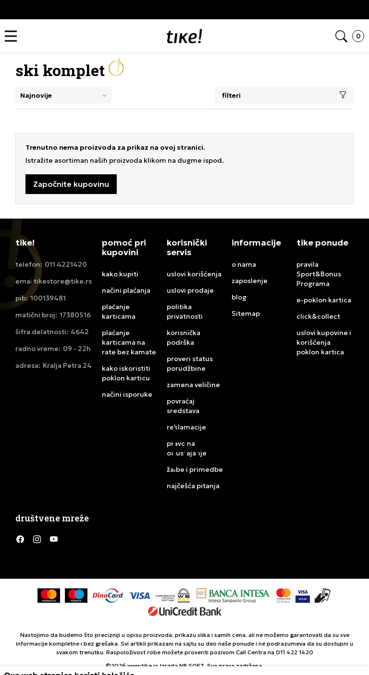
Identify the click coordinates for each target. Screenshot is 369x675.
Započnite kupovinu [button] (71, 184)
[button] (13, 36)
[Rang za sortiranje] (63, 95)
